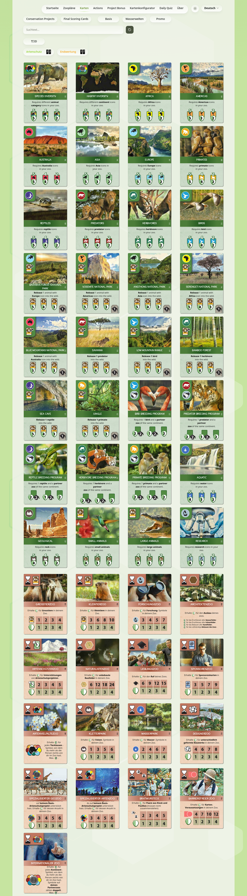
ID (34, 41)
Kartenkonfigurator (142, 8)
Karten (84, 9)
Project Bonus (116, 8)
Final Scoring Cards (76, 19)
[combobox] (211, 8)
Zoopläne (69, 8)
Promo (160, 19)
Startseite (52, 8)
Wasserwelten (134, 19)
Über (180, 8)
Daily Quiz (166, 8)
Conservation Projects (40, 19)
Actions (98, 8)
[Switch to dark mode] (195, 8)
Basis (108, 19)
